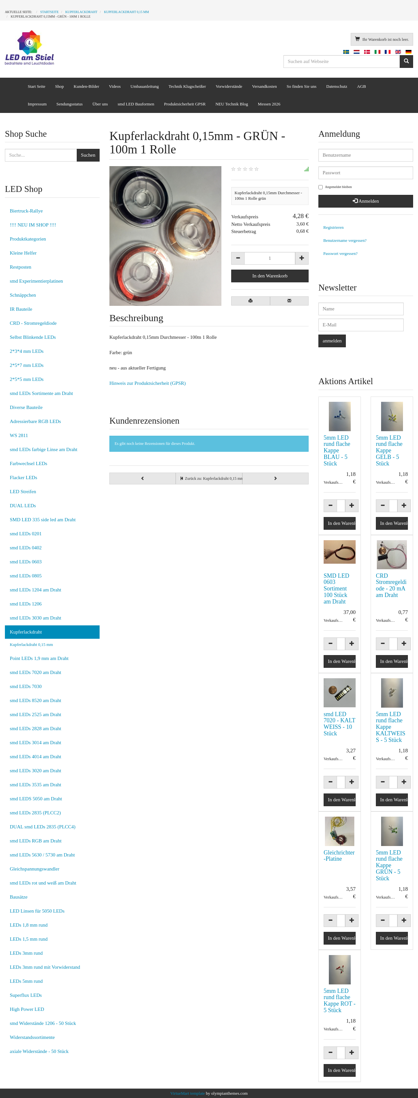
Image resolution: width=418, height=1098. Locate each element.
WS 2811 (19, 435)
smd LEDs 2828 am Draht (35, 728)
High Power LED (27, 1009)
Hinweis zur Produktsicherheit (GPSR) (147, 383)
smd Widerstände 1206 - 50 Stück (43, 1023)
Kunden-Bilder (86, 86)
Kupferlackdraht (26, 632)
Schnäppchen (23, 295)
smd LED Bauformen (136, 104)
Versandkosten (264, 86)
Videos (115, 86)
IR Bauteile (21, 309)
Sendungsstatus (69, 104)
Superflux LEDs (26, 995)
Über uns (100, 104)
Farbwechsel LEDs (28, 463)
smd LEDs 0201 (26, 533)
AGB (361, 86)
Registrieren (333, 227)
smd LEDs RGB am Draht (35, 840)
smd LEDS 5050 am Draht (36, 798)
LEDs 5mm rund (26, 981)
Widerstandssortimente (32, 1037)
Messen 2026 (269, 104)
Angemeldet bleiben (335, 187)
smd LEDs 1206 (26, 603)
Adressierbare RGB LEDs (35, 421)
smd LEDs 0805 (26, 575)
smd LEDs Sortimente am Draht (41, 393)
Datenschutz (336, 86)
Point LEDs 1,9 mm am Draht (39, 658)
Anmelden (366, 201)
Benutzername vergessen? (345, 240)
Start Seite (36, 86)
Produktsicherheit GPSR (184, 104)
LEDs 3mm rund (26, 953)
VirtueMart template (187, 1093)
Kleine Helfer (23, 253)
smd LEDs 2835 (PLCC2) (35, 812)
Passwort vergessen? (340, 253)
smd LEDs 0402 (26, 547)
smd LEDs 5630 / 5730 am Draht (42, 854)
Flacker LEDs (23, 477)
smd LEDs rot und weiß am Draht (43, 883)
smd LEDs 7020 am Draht (35, 672)
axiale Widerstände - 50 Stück (39, 1051)
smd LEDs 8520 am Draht (35, 700)
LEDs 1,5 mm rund (29, 939)
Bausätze (18, 897)
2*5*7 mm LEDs (26, 365)
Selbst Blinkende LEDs (33, 337)
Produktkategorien (28, 239)
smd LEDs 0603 (26, 561)
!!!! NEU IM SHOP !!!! (33, 224)
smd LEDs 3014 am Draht (35, 742)
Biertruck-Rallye (26, 210)
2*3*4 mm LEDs (26, 351)
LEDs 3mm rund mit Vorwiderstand (45, 967)
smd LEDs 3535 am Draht (35, 784)
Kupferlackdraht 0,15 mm (31, 644)
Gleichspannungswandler (34, 868)
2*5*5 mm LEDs (26, 379)
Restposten (20, 267)
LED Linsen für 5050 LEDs (37, 911)
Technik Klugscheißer (187, 86)
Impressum (37, 104)
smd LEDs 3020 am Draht (35, 770)
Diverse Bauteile (26, 407)
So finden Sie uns (301, 86)
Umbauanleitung (145, 86)
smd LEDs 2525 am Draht (35, 714)
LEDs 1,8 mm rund (29, 925)
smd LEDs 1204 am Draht (35, 589)
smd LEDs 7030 (26, 686)
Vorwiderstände (229, 86)
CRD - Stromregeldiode (33, 323)
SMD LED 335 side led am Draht (43, 519)
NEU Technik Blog (232, 104)
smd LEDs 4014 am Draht (35, 756)
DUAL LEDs (23, 505)
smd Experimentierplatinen (36, 281)
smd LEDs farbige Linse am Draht (43, 449)
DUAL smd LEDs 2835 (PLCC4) (42, 826)
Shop (59, 86)
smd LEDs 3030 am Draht (35, 617)
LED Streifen (23, 491)
